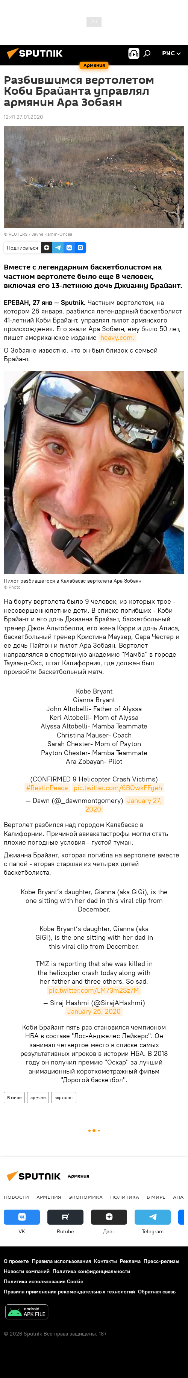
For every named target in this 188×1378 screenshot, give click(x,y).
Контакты (105, 1261)
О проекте (16, 1261)
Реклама (130, 1261)
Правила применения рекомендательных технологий (69, 1291)
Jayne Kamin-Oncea (52, 234)
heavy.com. (117, 337)
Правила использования (61, 1261)
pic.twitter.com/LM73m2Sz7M (94, 990)
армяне (37, 1097)
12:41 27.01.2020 (23, 117)
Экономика (86, 1196)
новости (16, 1196)
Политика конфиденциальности (91, 1271)
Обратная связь (157, 1291)
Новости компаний (27, 1271)
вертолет (64, 1097)
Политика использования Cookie (43, 1281)
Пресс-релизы (161, 1261)
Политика (124, 1196)
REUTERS (18, 234)
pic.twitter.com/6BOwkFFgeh (118, 787)
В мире (14, 1097)
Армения (48, 1196)
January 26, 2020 (94, 1011)
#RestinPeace (47, 787)
